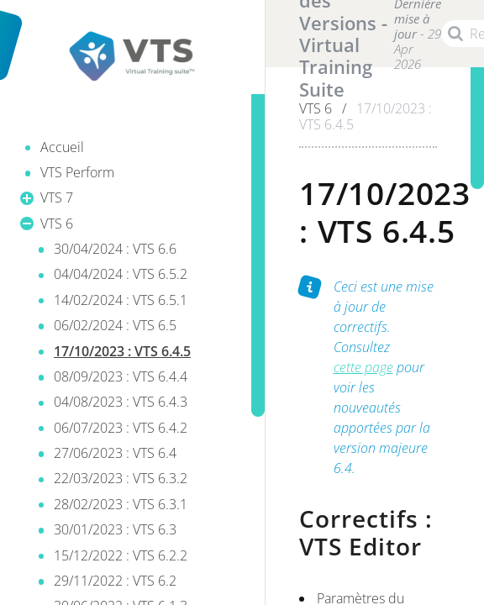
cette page (363, 367)
